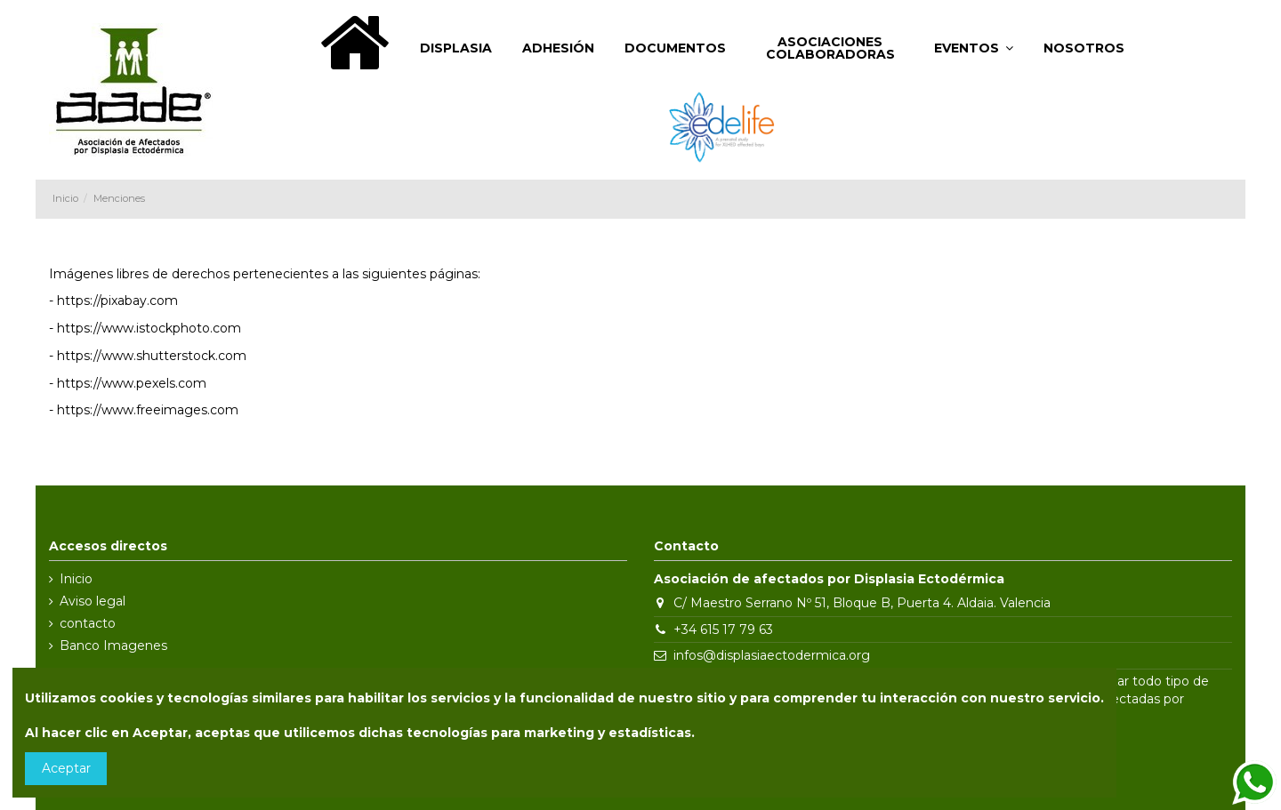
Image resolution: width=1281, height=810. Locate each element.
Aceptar (66, 768)
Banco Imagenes (113, 646)
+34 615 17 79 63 (723, 630)
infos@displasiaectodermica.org (771, 655)
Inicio (76, 579)
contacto (88, 623)
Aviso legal (92, 601)
